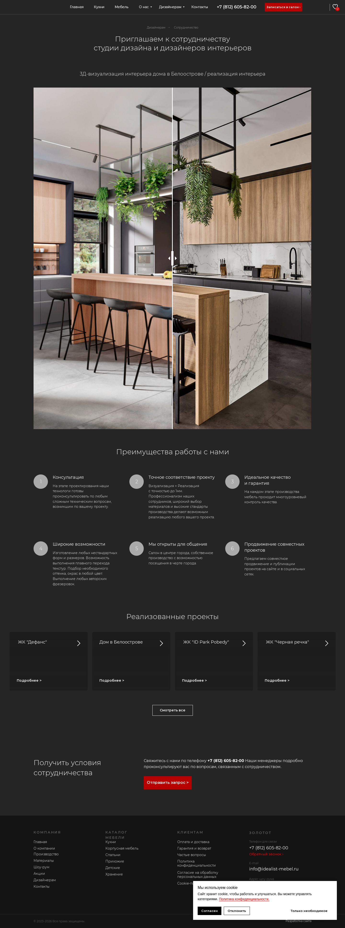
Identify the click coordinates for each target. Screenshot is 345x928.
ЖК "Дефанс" (32, 642)
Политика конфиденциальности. (244, 899)
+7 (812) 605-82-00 (236, 7)
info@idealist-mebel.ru (274, 869)
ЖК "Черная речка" (287, 642)
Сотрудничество (186, 27)
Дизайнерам (156, 27)
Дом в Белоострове (121, 642)
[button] (283, 7)
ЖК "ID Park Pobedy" (205, 642)
